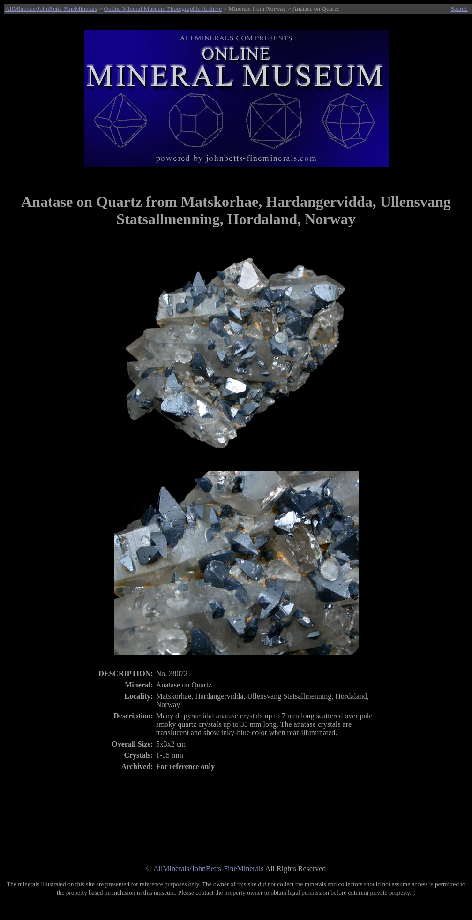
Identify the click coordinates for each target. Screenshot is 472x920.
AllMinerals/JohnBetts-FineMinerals (51, 8)
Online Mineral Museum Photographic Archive (163, 8)
